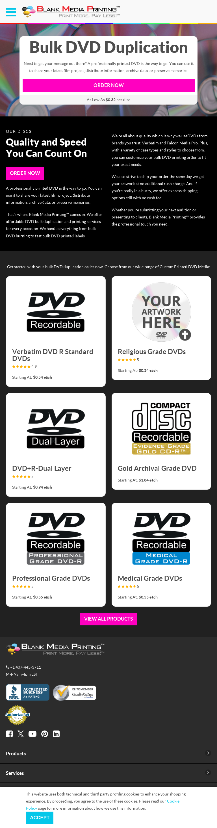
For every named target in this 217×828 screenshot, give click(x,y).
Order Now (25, 173)
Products (16, 754)
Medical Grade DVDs (150, 578)
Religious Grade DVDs (152, 351)
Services (15, 773)
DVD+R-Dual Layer (41, 468)
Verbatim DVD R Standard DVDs (52, 354)
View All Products (108, 619)
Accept (39, 817)
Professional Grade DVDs (51, 578)
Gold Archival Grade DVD (157, 468)
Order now (109, 85)
